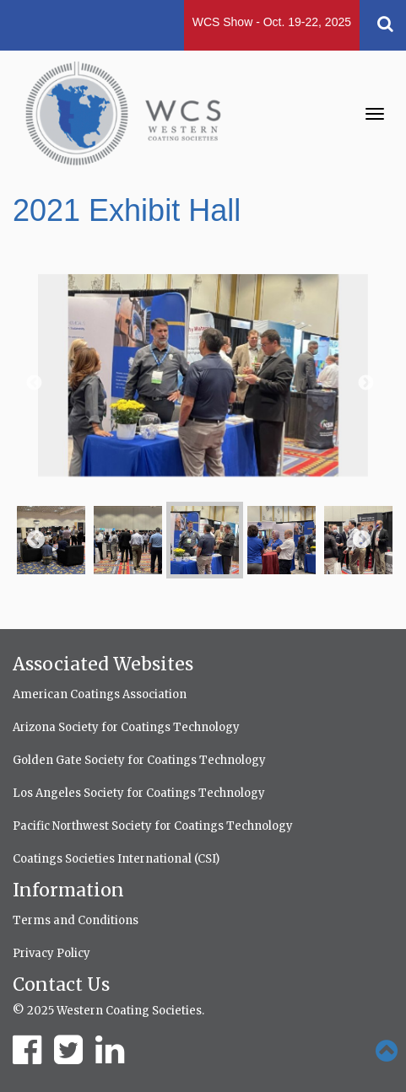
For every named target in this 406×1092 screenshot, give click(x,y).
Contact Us (61, 984)
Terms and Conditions (75, 920)
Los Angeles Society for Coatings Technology (139, 793)
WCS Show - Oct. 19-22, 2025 (271, 22)
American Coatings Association (100, 694)
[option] (203, 383)
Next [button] (364, 384)
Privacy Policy (51, 953)
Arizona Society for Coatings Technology (126, 727)
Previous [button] (33, 384)
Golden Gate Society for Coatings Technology (139, 760)
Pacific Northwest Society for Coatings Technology (153, 826)
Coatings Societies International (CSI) (116, 859)
